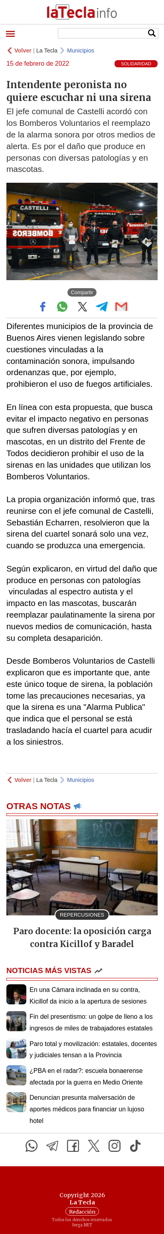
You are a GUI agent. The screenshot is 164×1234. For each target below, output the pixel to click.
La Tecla (46, 50)
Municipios (80, 50)
